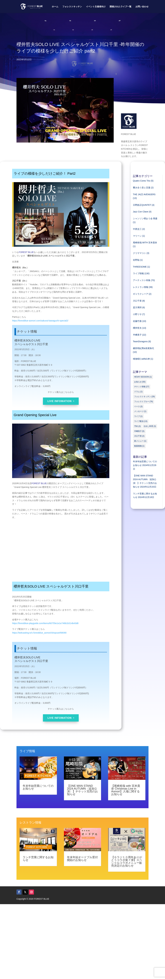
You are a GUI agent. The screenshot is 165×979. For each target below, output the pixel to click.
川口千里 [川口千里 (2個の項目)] (139, 436)
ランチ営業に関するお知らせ (38, 859)
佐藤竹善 (137, 321)
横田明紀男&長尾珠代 (143, 348)
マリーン (137, 236)
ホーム (55, 6)
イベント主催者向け (96, 6)
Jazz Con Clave (140, 211)
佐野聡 (136, 260)
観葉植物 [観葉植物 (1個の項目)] (139, 446)
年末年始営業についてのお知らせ (38, 787)
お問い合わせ (142, 6)
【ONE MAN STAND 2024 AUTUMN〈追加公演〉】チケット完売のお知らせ (82, 790)
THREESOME (140, 267)
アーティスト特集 (141, 280)
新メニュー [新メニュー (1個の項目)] (140, 441)
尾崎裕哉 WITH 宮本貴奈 (145, 242)
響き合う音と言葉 (141, 187)
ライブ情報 (138, 273)
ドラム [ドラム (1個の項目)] (138, 392)
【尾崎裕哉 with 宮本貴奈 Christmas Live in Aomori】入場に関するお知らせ (125, 790)
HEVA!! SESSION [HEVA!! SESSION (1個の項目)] (143, 377)
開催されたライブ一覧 (120, 6)
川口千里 (137, 301)
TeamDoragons (140, 341)
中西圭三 (137, 229)
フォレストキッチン (72, 6)
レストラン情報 (140, 287)
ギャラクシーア (140, 294)
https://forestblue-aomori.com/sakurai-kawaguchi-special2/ (40, 320)
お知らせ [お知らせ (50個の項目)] (140, 382)
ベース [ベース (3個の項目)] (138, 406)
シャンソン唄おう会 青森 (145, 218)
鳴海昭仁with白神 (141, 359)
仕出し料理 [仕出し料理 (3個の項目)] (150, 426)
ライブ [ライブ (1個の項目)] (138, 416)
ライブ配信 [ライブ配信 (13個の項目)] (140, 421)
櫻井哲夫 (137, 328)
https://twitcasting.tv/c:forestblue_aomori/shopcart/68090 (39, 632)
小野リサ (137, 314)
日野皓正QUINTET (142, 205)
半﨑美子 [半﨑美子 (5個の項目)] (139, 431)
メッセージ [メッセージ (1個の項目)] (140, 411)
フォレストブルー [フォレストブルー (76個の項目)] (143, 401)
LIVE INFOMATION (60, 401)
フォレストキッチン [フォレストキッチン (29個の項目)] (144, 396)
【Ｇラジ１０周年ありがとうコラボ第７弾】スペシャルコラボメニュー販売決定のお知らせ (126, 861)
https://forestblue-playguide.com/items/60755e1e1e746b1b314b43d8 (45, 623)
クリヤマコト (139, 253)
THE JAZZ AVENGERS (144, 194)
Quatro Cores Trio (141, 180)
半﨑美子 (137, 335)
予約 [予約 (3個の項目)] (137, 426)
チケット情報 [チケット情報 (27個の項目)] (141, 387)
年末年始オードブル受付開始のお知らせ (82, 859)
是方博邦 (137, 307)
